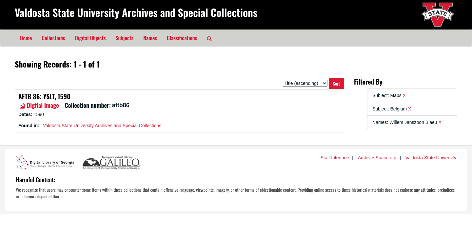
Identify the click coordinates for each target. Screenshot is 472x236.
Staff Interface (335, 157)
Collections (53, 38)
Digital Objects (90, 38)
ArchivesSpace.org (377, 157)
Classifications (182, 38)
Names (150, 38)
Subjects (125, 38)
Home (26, 38)
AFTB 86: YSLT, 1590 (44, 96)
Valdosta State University (430, 157)
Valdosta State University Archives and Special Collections (136, 12)
